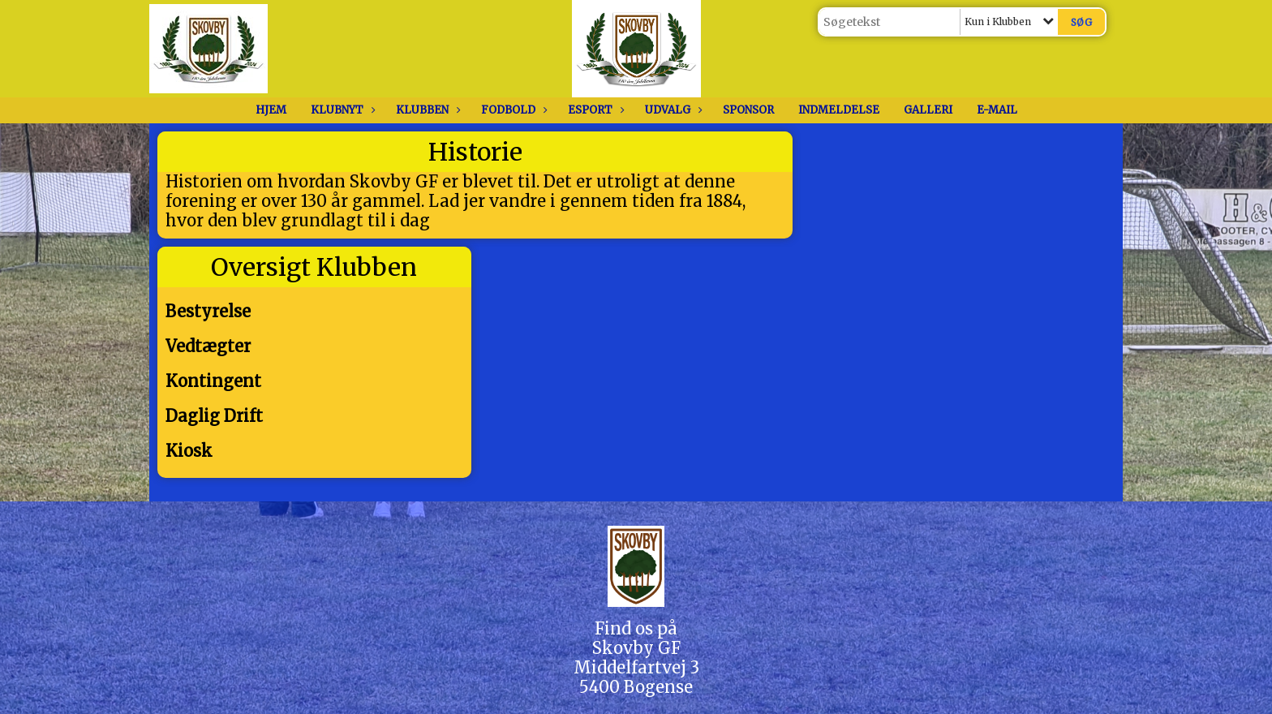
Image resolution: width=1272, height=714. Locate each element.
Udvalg (671, 110)
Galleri (928, 110)
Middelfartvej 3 (636, 667)
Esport (594, 110)
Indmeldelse (838, 110)
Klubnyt (341, 110)
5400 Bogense (636, 687)
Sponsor (748, 110)
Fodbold (512, 110)
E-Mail (997, 110)
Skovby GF (636, 648)
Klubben (426, 110)
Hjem (271, 110)
